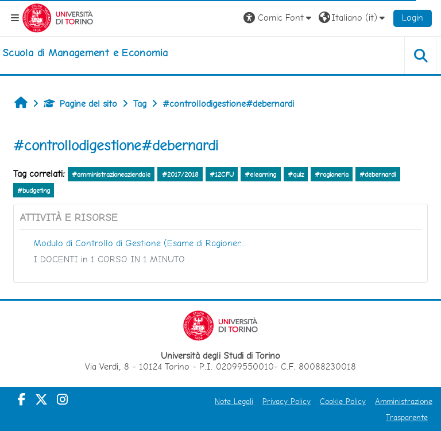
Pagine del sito (80, 103)
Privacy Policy (286, 401)
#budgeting (33, 191)
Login (412, 17)
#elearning (260, 174)
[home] (85, 52)
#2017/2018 (180, 174)
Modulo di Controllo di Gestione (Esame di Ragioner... (139, 243)
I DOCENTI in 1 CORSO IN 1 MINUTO (109, 259)
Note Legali (234, 401)
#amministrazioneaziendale (111, 174)
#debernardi (377, 174)
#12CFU (222, 174)
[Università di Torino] (58, 16)
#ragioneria (332, 174)
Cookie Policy (343, 401)
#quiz (296, 174)
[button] (278, 18)
